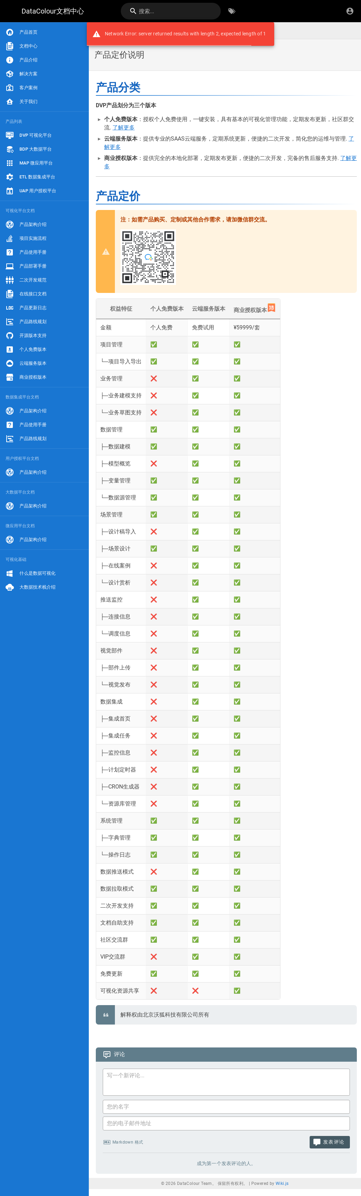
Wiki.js (282, 1183)
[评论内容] (228, 1083)
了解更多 (123, 127)
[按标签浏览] (232, 11)
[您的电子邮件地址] (226, 1123)
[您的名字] (226, 1106)
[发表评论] (330, 1142)
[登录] (350, 11)
